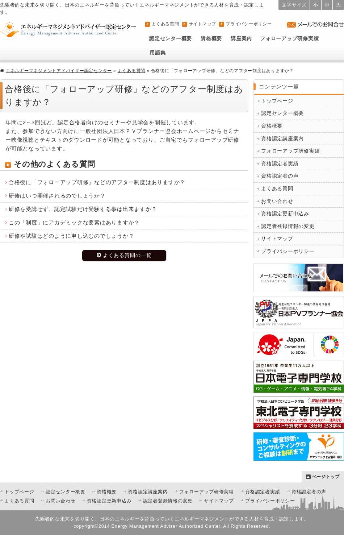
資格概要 (211, 38)
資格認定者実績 (279, 163)
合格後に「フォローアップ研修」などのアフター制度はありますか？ (97, 182)
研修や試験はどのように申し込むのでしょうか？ (71, 236)
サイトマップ (203, 23)
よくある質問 (165, 23)
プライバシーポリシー (249, 23)
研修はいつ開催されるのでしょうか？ (57, 195)
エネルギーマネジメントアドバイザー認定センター (59, 70)
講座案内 (241, 38)
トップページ (277, 101)
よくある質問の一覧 (127, 255)
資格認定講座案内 (282, 138)
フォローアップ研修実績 (289, 38)
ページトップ (326, 476)
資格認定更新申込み (285, 213)
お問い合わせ (277, 201)
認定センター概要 (170, 38)
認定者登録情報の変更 (288, 226)
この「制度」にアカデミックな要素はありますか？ (74, 222)
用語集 (157, 52)
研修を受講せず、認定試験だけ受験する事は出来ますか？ (83, 209)
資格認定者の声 (279, 176)
